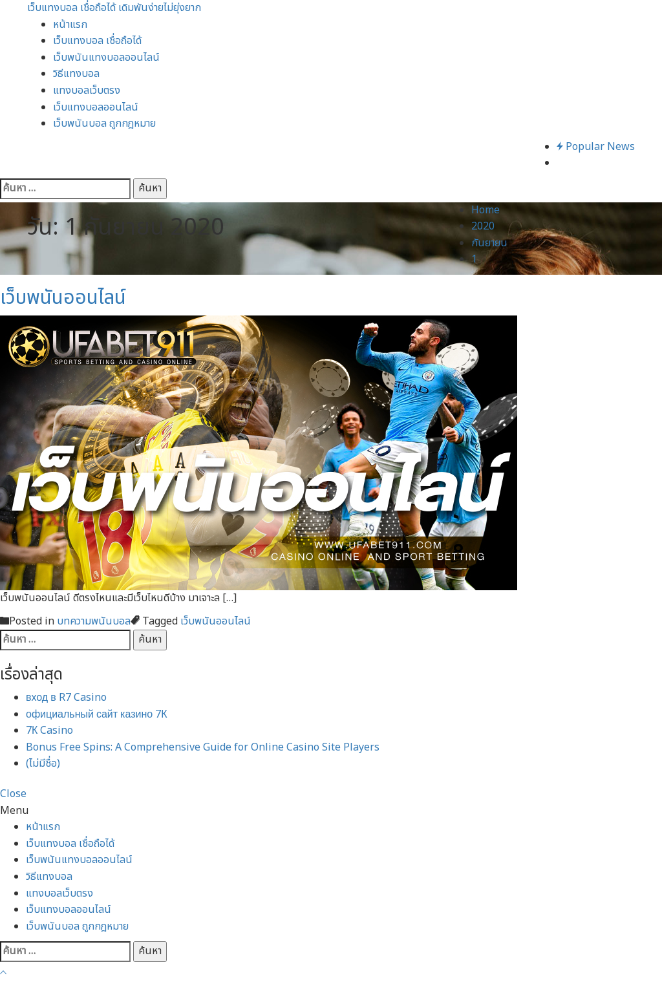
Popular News (596, 147)
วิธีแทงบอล (76, 73)
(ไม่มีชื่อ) (43, 763)
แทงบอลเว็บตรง (86, 90)
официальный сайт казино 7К (96, 714)
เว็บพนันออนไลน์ (63, 298)
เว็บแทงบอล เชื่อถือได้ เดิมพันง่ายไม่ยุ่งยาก (114, 8)
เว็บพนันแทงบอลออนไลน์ (106, 57)
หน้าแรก (70, 24)
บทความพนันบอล (94, 621)
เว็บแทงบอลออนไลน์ (95, 107)
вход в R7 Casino (66, 697)
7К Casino (49, 730)
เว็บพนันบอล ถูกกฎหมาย (104, 123)
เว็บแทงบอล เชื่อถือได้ (97, 40)
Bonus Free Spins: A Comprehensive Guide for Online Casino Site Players (202, 747)
